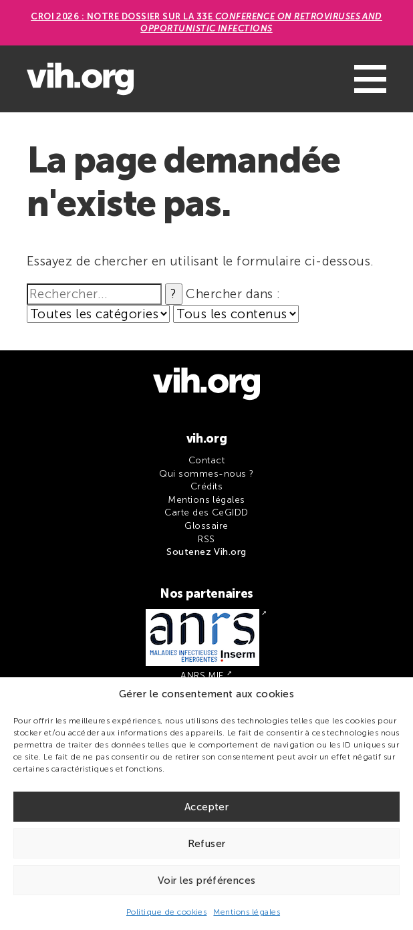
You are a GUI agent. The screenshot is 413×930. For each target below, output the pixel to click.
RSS (206, 539)
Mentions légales (246, 912)
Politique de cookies (166, 912)
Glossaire (206, 526)
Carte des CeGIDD (206, 512)
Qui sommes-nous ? (206, 473)
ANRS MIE (202, 675)
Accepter (206, 807)
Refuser (207, 844)
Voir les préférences (207, 881)
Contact (206, 460)
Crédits (206, 486)
